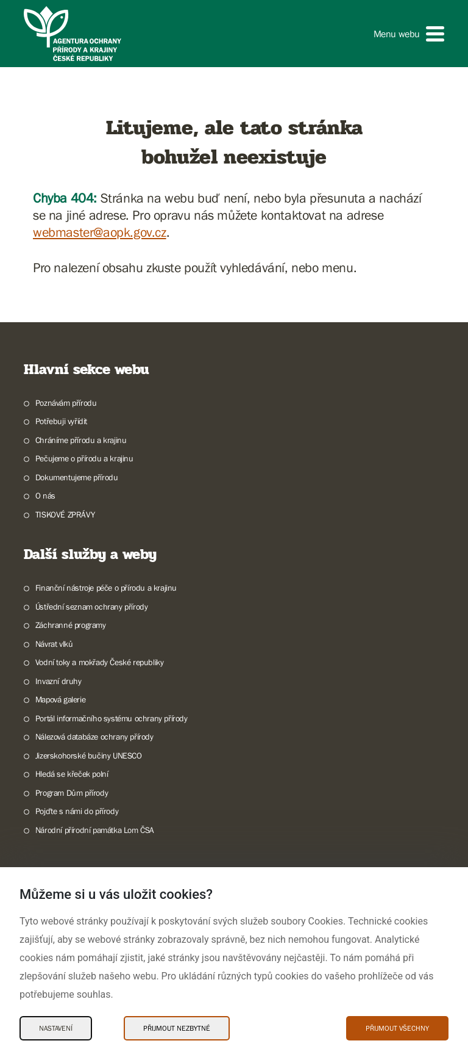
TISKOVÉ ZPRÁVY (64, 514)
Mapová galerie (60, 699)
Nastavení (56, 1028)
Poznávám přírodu (66, 403)
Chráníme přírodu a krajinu (81, 440)
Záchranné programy (70, 625)
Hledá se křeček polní (71, 774)
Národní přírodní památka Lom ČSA (94, 830)
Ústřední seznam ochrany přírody (91, 606)
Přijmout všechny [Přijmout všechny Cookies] (397, 1028)
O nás (45, 495)
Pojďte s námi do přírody (76, 811)
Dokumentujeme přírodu (76, 477)
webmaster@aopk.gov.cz (99, 232)
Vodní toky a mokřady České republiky (99, 662)
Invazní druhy (58, 681)
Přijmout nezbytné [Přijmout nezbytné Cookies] (176, 1028)
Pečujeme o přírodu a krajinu (84, 458)
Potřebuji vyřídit (61, 421)
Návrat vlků (54, 644)
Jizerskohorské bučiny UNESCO (88, 755)
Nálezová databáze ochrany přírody (94, 736)
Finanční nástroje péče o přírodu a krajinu (106, 588)
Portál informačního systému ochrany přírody (111, 718)
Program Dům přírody (71, 793)
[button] (409, 33)
